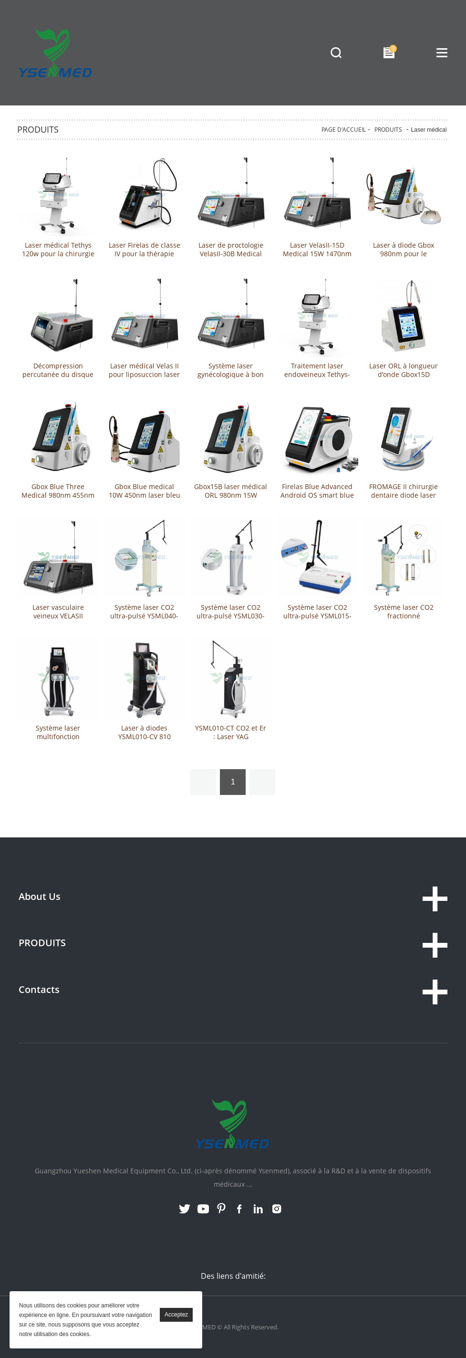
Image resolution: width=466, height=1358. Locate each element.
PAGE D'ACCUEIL (343, 129)
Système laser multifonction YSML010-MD (58, 737)
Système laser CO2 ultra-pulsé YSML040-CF (144, 616)
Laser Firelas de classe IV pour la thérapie (144, 249)
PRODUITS (388, 129)
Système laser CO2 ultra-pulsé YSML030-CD (231, 616)
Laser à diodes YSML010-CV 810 (144, 732)
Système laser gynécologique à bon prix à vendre (230, 374)
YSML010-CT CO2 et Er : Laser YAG (230, 732)
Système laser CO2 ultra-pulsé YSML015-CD (317, 616)
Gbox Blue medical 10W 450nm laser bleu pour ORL (144, 495)
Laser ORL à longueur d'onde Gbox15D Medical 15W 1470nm (403, 374)
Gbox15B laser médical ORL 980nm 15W (230, 491)
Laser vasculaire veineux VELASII (58, 611)
